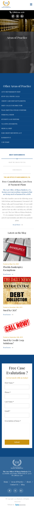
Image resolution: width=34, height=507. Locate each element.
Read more (7, 274)
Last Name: (9, 402)
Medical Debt (6, 128)
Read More (16, 225)
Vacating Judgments (9, 124)
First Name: (9, 383)
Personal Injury (7, 115)
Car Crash (5, 142)
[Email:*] (17, 415)
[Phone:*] (17, 396)
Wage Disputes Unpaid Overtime (13, 110)
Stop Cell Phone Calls (10, 96)
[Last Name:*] (17, 405)
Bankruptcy (6, 138)
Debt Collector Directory (11, 106)
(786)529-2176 (17, 12)
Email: (7, 411)
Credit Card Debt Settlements (13, 101)
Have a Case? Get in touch (16, 26)
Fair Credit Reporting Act (11, 133)
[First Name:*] (17, 387)
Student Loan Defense (10, 119)
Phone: (8, 392)
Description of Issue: (13, 421)
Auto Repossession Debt (10, 92)
